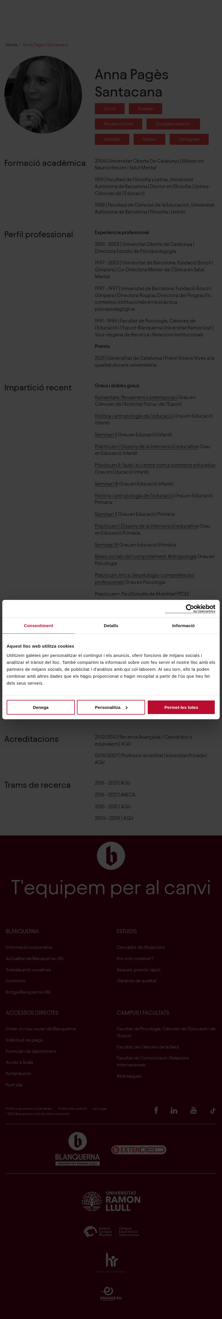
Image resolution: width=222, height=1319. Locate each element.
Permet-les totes (181, 707)
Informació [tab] (183, 625)
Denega (41, 707)
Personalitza (111, 707)
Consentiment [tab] (38, 625)
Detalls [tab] (111, 625)
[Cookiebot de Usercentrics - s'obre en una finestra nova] (190, 608)
